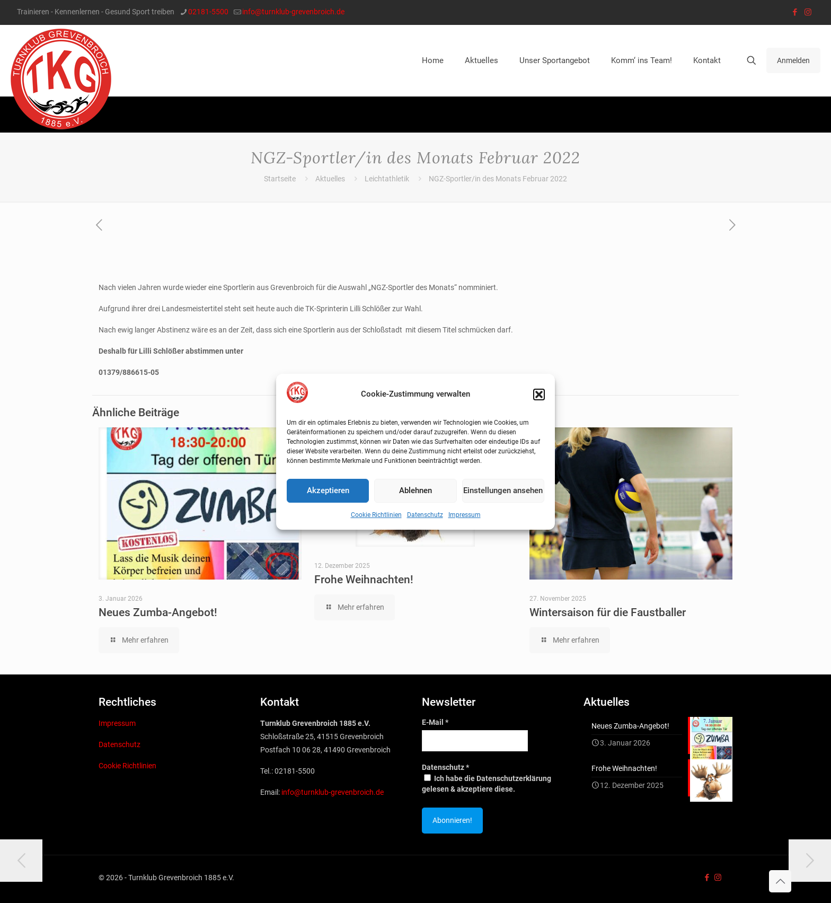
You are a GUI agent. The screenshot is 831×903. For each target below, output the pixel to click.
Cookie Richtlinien (376, 515)
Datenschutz (425, 515)
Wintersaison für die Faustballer (607, 612)
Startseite (280, 178)
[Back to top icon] (780, 881)
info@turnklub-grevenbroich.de (332, 792)
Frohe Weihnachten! (363, 579)
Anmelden (793, 60)
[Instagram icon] (808, 12)
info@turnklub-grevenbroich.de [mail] (293, 11)
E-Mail (435, 722)
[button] (539, 394)
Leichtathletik (387, 178)
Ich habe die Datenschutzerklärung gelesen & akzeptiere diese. (486, 783)
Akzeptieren (328, 490)
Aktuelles (330, 178)
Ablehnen (415, 490)
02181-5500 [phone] (208, 11)
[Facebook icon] (795, 12)
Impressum (464, 515)
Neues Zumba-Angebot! (158, 612)
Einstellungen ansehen (503, 490)
